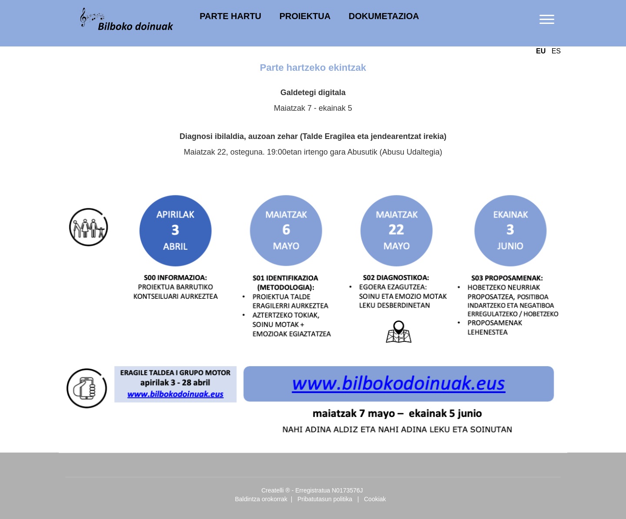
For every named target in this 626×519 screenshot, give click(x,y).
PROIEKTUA (305, 16)
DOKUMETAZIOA (384, 16)
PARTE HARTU (230, 16)
